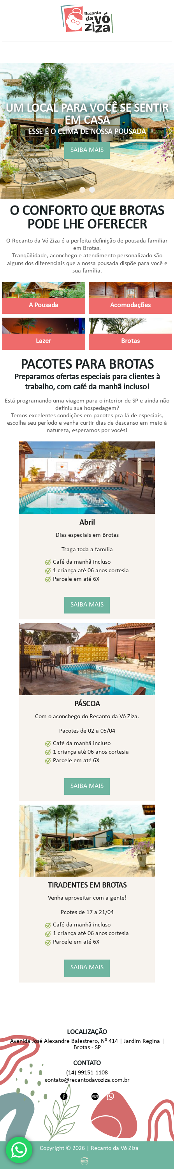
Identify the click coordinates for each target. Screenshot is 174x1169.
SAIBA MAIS (87, 150)
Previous (5, 131)
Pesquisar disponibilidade (42, 34)
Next (168, 131)
